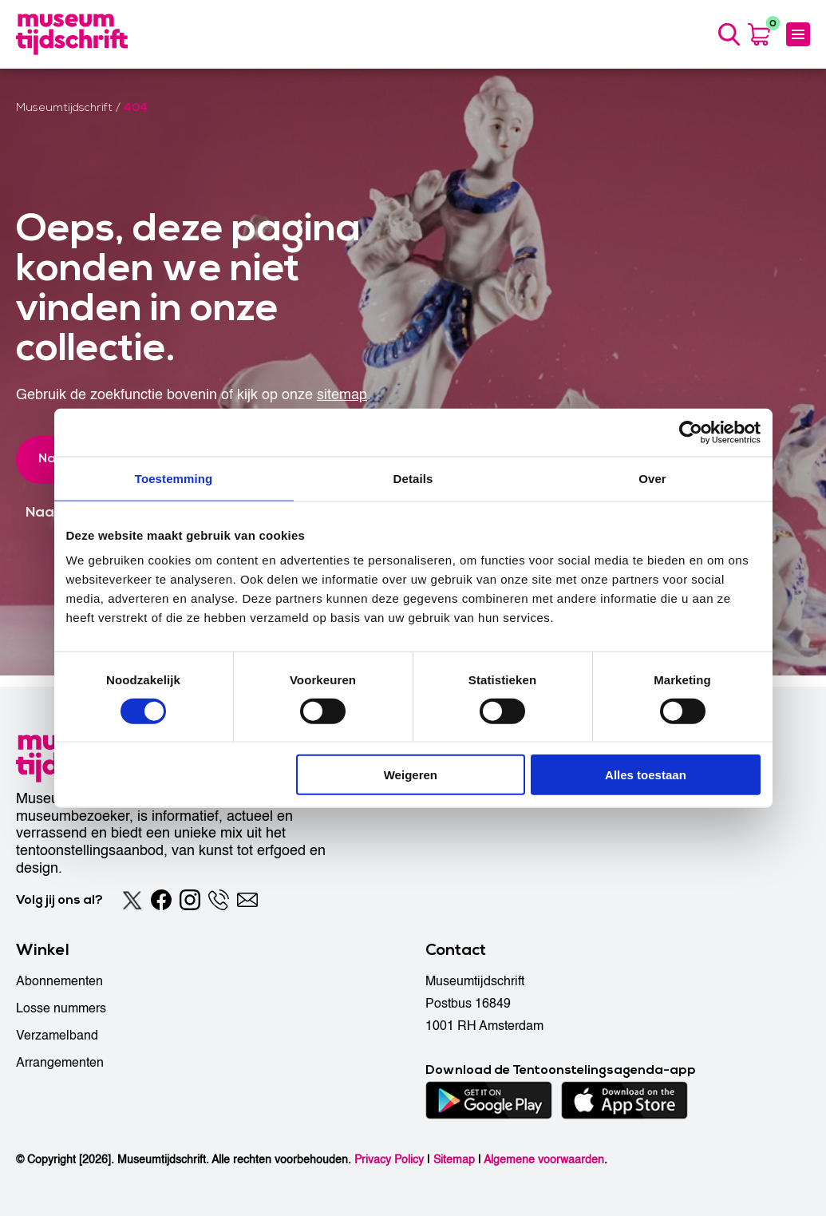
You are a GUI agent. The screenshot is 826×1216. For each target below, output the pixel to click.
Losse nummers (61, 1008)
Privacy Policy (389, 1160)
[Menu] (798, 40)
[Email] (247, 899)
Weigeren (410, 775)
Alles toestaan (645, 775)
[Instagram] (190, 899)
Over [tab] (652, 478)
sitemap (342, 406)
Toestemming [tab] (174, 478)
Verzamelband (57, 1035)
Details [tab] (413, 478)
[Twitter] (132, 899)
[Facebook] (161, 899)
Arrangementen (60, 1062)
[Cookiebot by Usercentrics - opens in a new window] (691, 432)
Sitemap (454, 1160)
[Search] (726, 40)
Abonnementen (59, 981)
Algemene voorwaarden (544, 1160)
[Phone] (218, 899)
